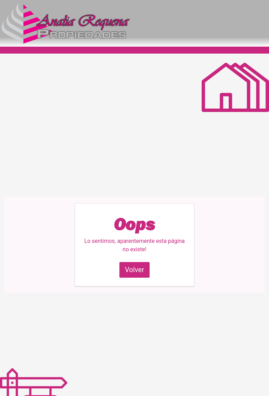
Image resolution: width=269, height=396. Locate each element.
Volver (134, 270)
